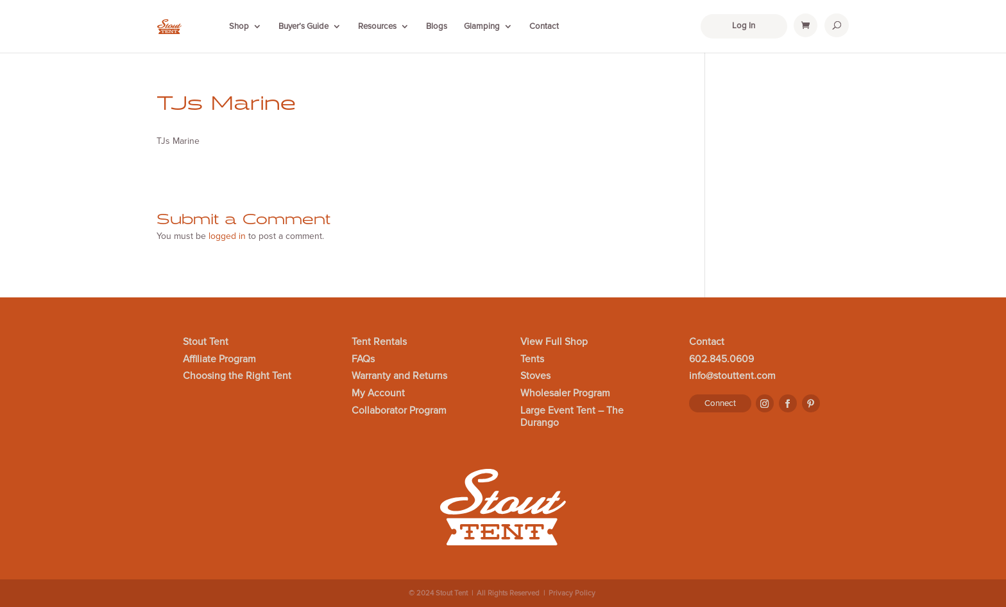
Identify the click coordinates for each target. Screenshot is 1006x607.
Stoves (535, 376)
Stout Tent (205, 342)
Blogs (436, 26)
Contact (544, 26)
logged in (227, 236)
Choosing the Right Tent (237, 376)
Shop (239, 26)
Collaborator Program (399, 411)
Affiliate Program (219, 359)
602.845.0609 (721, 359)
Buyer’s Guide (303, 26)
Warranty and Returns (399, 376)
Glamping (482, 26)
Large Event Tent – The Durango (572, 417)
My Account (378, 394)
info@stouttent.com (732, 376)
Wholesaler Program (565, 394)
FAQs (363, 359)
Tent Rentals (379, 342)
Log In (743, 26)
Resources (377, 26)
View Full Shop (554, 342)
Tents (532, 359)
